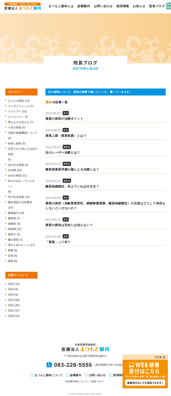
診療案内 (83, 6)
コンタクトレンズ (18, 106)
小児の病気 (14, 127)
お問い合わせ (102, 6)
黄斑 (10, 261)
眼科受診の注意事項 (20, 202)
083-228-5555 (73, 365)
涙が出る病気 (16, 164)
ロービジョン (16, 116)
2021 (11, 305)
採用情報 (122, 6)
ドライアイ (14, 111)
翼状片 (12, 234)
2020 (11, 310)
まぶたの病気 (16, 100)
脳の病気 (13, 239)
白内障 (12, 170)
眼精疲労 (13, 213)
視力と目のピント (18, 245)
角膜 (10, 250)
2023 (11, 294)
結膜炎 (12, 223)
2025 (11, 283)
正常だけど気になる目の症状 (22, 151)
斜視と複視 (14, 143)
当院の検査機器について (22, 132)
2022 (11, 300)
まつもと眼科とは (60, 6)
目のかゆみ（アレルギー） (21, 183)
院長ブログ (156, 6)
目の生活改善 (16, 196)
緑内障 (12, 229)
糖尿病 (12, 218)
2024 (11, 289)
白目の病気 (14, 175)
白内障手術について (76, 381)
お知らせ (138, 6)
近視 (10, 255)
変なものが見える (18, 122)
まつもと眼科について (49, 375)
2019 (11, 316)
